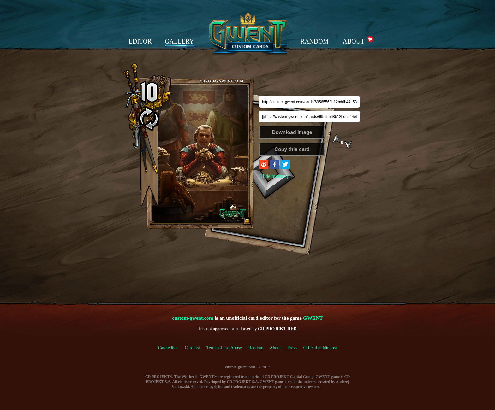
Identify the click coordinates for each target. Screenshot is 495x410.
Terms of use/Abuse (227, 347)
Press (292, 347)
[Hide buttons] (273, 176)
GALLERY (179, 41)
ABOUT (354, 41)
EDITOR (140, 41)
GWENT (313, 318)
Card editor (168, 347)
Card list (192, 347)
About (275, 347)
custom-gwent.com (192, 318)
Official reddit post (320, 347)
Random (255, 347)
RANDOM (315, 41)
